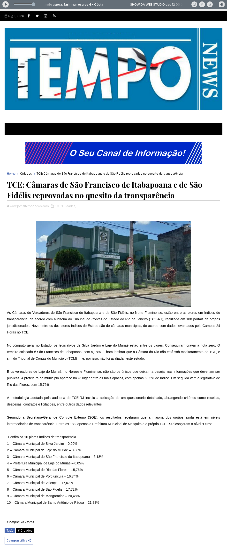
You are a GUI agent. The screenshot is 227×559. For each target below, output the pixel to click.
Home (11, 173)
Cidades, (69, 206)
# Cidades (25, 530)
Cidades (26, 173)
